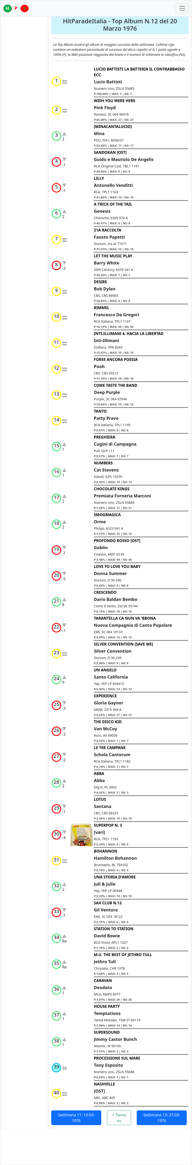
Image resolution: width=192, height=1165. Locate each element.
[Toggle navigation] (182, 8)
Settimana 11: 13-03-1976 (76, 1117)
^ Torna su (119, 1117)
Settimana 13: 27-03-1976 (161, 1117)
